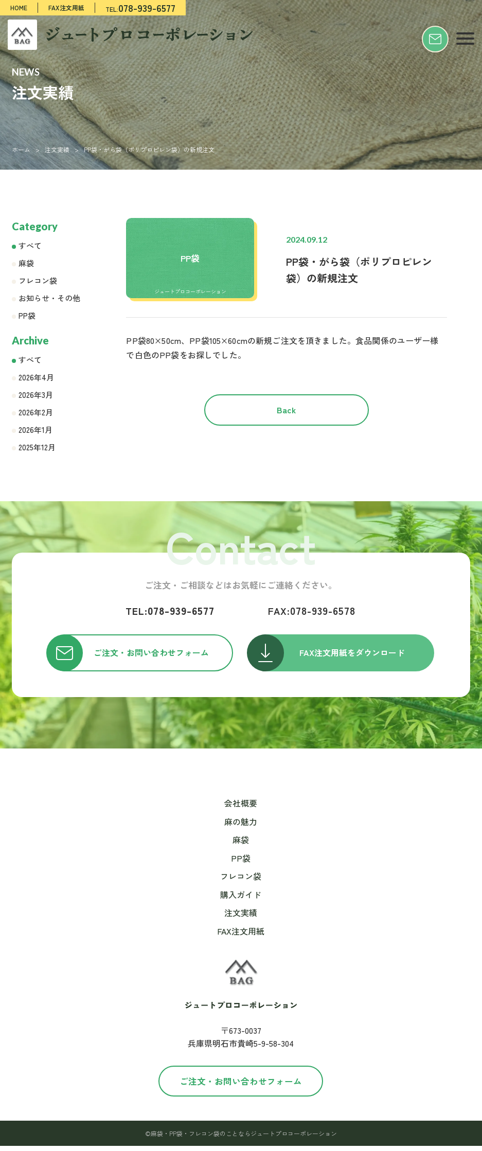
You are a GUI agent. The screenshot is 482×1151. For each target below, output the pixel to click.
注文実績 (57, 149)
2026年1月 (35, 429)
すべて (30, 245)
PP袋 (27, 315)
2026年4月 (36, 377)
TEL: (140, 7)
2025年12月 (37, 447)
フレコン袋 (38, 280)
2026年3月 (36, 394)
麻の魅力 (240, 826)
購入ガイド (240, 899)
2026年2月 (36, 412)
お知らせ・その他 (49, 298)
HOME (18, 7)
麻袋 (26, 263)
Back (286, 416)
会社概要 (240, 808)
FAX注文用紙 (66, 7)
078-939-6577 (170, 610)
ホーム (21, 149)
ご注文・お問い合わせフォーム (241, 1085)
